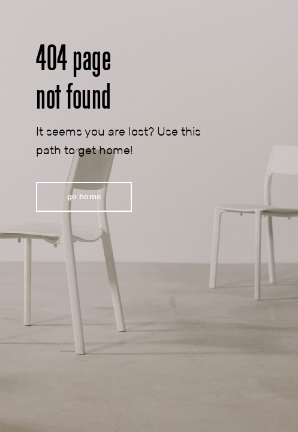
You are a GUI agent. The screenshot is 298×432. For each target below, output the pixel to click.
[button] (84, 197)
